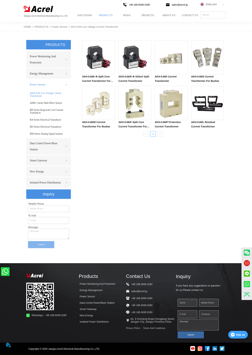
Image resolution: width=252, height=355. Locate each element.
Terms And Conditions (154, 328)
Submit (41, 244)
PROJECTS (148, 15)
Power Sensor (59, 26)
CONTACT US (190, 15)
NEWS (127, 15)
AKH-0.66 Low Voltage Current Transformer (94, 26)
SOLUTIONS (84, 15)
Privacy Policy (133, 328)
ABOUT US (168, 15)
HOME (27, 26)
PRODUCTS (106, 15)
